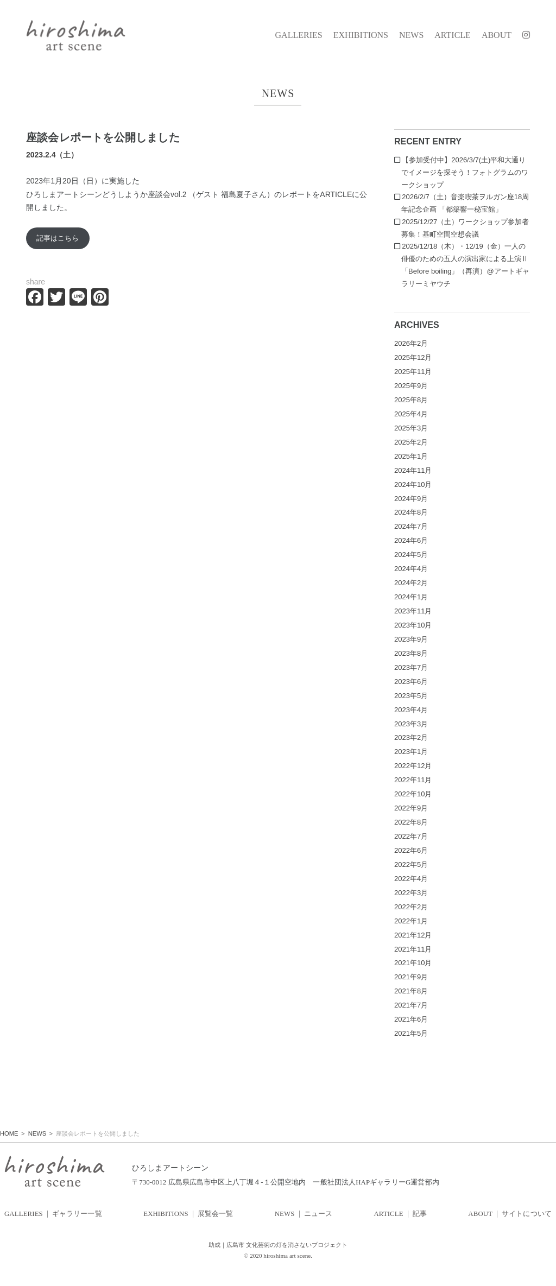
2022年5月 (411, 864)
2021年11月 (413, 949)
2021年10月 (413, 963)
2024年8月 (411, 512)
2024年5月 (411, 554)
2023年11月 (413, 611)
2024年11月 (413, 470)
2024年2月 (411, 583)
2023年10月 (413, 625)
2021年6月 (411, 1019)
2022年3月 (411, 893)
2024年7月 (411, 526)
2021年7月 (411, 1005)
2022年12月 (413, 766)
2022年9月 (411, 808)
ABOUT (496, 35)
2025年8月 (411, 400)
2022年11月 (413, 780)
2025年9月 (411, 386)
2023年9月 (411, 639)
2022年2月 (411, 907)
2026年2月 (411, 343)
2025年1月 (411, 456)
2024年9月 (411, 499)
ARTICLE (452, 35)
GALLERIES (299, 35)
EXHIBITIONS (360, 35)
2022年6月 (411, 850)
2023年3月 (411, 724)
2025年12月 (413, 357)
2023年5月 (411, 696)
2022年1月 (411, 921)
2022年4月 (411, 879)
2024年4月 (411, 569)
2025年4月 (411, 414)
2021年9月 (411, 977)
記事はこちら (57, 238)
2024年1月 (411, 597)
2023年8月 (411, 653)
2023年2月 (411, 737)
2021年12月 (413, 935)
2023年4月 (411, 710)
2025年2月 (411, 442)
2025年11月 (413, 372)
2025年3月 (411, 428)
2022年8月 (411, 822)
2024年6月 (411, 540)
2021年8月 (411, 991)
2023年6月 (411, 681)
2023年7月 (411, 667)
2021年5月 (411, 1033)
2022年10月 (413, 794)
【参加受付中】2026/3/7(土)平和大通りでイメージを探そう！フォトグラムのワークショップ (464, 172)
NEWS (411, 35)
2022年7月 (411, 836)
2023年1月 (411, 751)
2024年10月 (413, 484)
